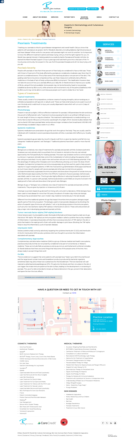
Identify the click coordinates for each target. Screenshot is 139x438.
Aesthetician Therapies (27, 349)
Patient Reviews (105, 132)
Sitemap (38, 435)
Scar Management (25, 402)
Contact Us (114, 17)
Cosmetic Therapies (109, 58)
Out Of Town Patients (107, 128)
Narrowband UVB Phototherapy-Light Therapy (80, 356)
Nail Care (69, 401)
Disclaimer (26, 435)
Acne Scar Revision (25, 347)
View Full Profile (108, 172)
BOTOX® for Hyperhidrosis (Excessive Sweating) (81, 349)
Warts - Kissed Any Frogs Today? (76, 385)
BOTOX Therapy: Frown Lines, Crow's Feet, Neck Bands (37, 356)
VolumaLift (23, 413)
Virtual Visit (104, 137)
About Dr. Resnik (40, 17)
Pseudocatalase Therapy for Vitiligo (77, 362)
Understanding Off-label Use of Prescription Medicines (83, 381)
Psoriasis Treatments (72, 406)
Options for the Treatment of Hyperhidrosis (79, 358)
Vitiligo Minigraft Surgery (73, 383)
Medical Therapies (109, 51)
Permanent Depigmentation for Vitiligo (78, 360)
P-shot (22, 393)
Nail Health (69, 399)
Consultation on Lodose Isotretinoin (77, 354)
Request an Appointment (77, 9)
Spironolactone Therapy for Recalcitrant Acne (80, 369)
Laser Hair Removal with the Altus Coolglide (33, 375)
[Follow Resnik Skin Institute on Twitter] (107, 423)
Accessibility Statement (65, 435)
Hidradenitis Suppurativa (73, 394)
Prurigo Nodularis (71, 387)
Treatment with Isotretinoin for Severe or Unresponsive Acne (85, 378)
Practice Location (103, 317)
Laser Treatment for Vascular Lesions (31, 386)
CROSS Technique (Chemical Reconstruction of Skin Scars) (38, 359)
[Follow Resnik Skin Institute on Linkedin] (111, 423)
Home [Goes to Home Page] (20, 39)
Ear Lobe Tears (24, 363)
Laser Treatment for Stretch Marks (30, 379)
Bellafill (22, 352)
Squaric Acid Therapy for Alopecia (76, 371)
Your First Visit (105, 118)
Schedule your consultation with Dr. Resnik (40, 277)
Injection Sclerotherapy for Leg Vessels (32, 365)
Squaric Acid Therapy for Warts (75, 374)
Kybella (22, 370)
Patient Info (69, 17)
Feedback (45, 435)
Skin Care (109, 81)
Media (99, 17)
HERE (74, 293)
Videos (104, 195)
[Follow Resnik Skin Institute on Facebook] (103, 423)
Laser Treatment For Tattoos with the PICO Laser (35, 384)
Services (55, 17)
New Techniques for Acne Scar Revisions (32, 390)
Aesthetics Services (109, 66)
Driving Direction (99, 324)
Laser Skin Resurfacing (27, 377)
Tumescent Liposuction (27, 411)
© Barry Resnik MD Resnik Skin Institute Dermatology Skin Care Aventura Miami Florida (45, 433)
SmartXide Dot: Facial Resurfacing (30, 409)
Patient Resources (108, 89)
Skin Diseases (36, 39)
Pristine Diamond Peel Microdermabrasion (33, 397)
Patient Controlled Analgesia (28, 395)
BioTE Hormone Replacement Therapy (32, 354)
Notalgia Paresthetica (73, 403)
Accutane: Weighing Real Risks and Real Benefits (81, 347)
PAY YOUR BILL (93, 9)
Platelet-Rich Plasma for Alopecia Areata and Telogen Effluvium (86, 365)
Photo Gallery (108, 200)
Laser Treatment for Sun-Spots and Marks (33, 381)
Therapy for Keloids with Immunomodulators (80, 376)
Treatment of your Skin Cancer (75, 408)
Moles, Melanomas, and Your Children (77, 397)
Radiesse (23, 400)
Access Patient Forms (107, 123)
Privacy (32, 435)
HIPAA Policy (78, 435)
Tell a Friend (53, 435)
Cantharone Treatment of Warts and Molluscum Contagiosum (85, 351)
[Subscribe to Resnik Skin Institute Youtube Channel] (115, 423)
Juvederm (23, 368)
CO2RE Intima (24, 361)
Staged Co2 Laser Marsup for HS (76, 367)
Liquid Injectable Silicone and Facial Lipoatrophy (34, 372)
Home (25, 17)
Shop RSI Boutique (84, 18)
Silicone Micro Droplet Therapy (29, 404)
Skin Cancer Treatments (110, 73)
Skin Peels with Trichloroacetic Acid (30, 407)
